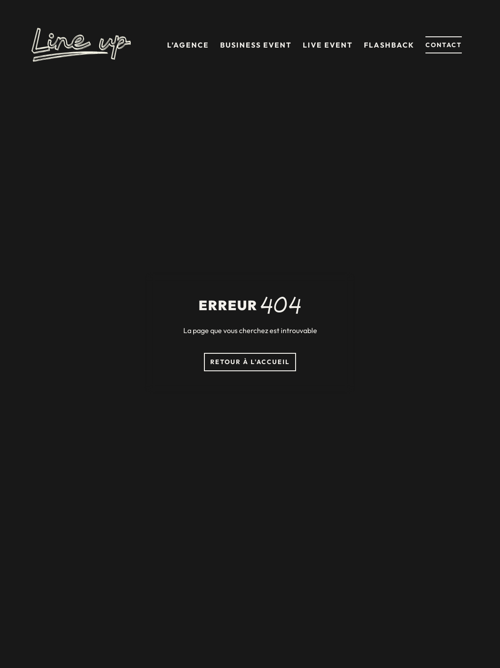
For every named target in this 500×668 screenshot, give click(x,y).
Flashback (389, 44)
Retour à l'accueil (250, 362)
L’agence (188, 44)
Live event (328, 44)
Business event (256, 44)
